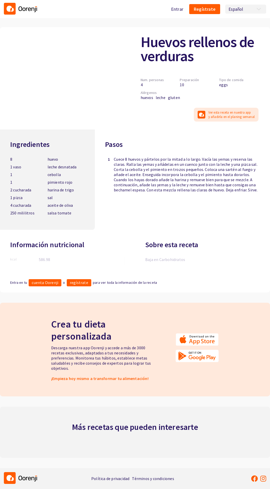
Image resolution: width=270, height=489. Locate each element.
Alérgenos (149, 92)
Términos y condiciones (153, 478)
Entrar (177, 9)
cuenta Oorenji (45, 282)
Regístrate (205, 9)
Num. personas (152, 80)
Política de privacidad (110, 478)
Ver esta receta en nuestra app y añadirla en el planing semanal (226, 114)
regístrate (79, 282)
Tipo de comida (231, 80)
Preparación (189, 80)
